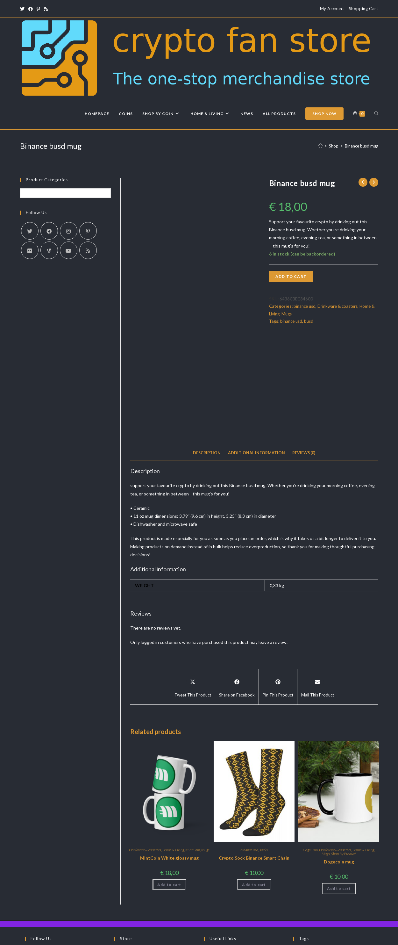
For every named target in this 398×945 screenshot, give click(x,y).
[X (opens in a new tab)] (23, 9)
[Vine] (49, 250)
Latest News (132, 858)
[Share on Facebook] (237, 594)
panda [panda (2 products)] (303, 903)
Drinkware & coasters (337, 306)
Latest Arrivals (134, 867)
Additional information (256, 360)
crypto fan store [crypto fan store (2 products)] (315, 881)
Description (207, 360)
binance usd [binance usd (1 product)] (338, 859)
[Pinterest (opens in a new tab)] (38, 9)
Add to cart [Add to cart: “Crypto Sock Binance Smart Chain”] (254, 792)
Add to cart (291, 276)
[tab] (207, 360)
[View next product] (373, 182)
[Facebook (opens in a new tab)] (30, 9)
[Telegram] (34, 883)
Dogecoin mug (339, 769)
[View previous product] (363, 182)
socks (263, 757)
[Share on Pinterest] (278, 594)
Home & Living (173, 757)
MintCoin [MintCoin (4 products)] (327, 892)
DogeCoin (310, 757)
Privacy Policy (366, 937)
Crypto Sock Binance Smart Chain (254, 765)
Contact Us (220, 867)
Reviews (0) (303, 360)
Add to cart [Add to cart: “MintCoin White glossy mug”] (169, 792)
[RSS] (88, 250)
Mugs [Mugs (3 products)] (353, 892)
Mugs (286, 313)
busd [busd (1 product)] (345, 870)
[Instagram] (68, 231)
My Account (332, 8)
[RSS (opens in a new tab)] (46, 9)
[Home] (320, 145)
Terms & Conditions (333, 937)
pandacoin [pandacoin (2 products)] (332, 903)
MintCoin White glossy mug (169, 765)
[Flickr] (30, 250)
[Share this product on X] (192, 594)
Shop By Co (131, 877)
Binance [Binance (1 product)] (306, 859)
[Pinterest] (88, 231)
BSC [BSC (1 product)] (326, 870)
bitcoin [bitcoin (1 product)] (305, 870)
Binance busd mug (361, 145)
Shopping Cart (363, 8)
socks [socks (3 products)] (359, 903)
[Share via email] (317, 594)
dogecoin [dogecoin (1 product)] (354, 881)
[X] (30, 231)
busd (308, 321)
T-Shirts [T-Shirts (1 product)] (305, 915)
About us (218, 858)
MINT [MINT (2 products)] (302, 892)
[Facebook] (49, 231)
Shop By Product (343, 761)
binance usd (305, 306)
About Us (281, 937)
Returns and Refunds (229, 877)
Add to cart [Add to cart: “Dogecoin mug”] (339, 795)
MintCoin (192, 757)
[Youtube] (68, 250)
